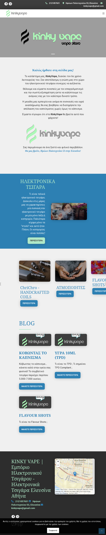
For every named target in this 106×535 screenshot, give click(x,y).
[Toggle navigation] (103, 14)
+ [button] (58, 463)
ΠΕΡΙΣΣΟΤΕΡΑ (36, 242)
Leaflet (57, 491)
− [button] (58, 467)
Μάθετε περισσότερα (31, 388)
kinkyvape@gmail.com (93, 6)
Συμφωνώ (53, 530)
